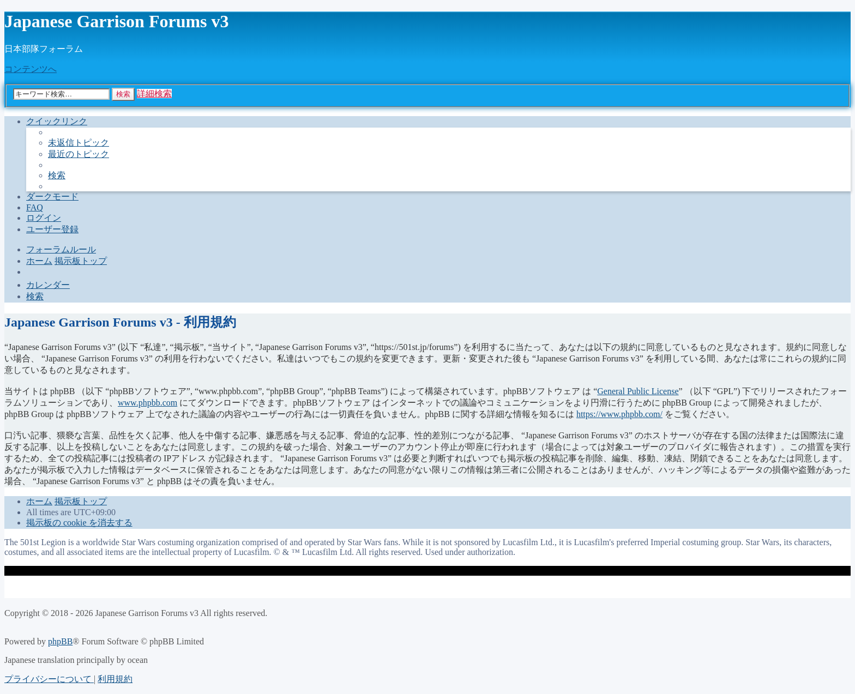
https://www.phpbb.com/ (619, 414)
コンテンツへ (30, 69)
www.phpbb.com (147, 402)
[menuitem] (78, 142)
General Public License (637, 391)
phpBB (60, 641)
